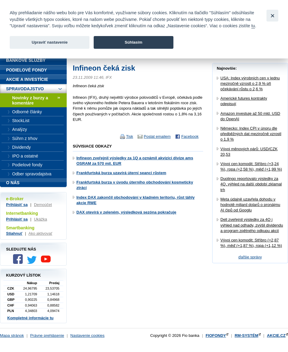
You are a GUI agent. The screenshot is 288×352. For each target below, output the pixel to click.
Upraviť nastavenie (50, 42)
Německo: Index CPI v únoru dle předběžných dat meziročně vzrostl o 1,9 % (250, 133)
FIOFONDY (216, 335)
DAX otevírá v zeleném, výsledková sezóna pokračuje (126, 212)
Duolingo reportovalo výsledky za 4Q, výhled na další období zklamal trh (251, 184)
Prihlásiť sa (17, 204)
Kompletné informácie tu (30, 318)
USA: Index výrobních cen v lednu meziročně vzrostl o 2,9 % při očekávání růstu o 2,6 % (250, 83)
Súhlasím (133, 42)
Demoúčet (43, 204)
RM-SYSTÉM (246, 335)
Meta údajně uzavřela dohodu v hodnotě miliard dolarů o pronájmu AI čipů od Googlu (250, 204)
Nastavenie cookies (87, 335)
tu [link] (253, 25)
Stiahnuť (14, 233)
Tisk (129, 136)
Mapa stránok (12, 335)
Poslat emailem (157, 136)
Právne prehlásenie (47, 335)
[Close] (272, 16)
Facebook (190, 136)
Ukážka (40, 219)
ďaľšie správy (250, 257)
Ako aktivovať (40, 233)
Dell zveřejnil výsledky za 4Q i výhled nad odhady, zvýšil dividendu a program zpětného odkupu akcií (251, 225)
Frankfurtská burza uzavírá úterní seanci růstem (121, 173)
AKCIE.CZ (276, 335)
